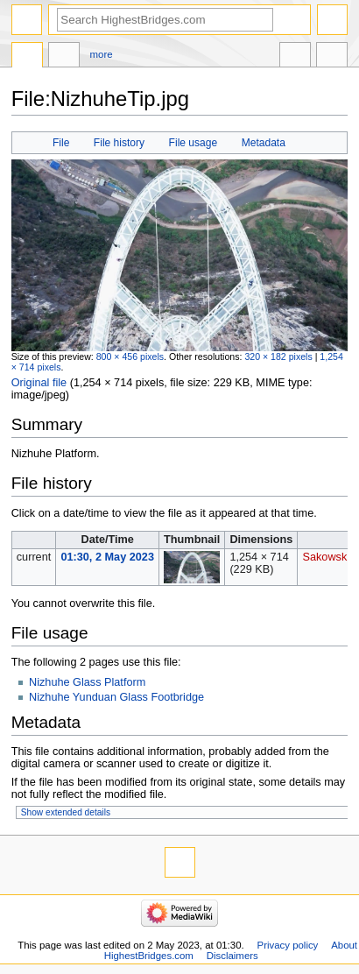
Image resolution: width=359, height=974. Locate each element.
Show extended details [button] (65, 812)
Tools (332, 57)
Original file (39, 383)
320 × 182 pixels (278, 356)
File (61, 143)
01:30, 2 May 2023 (107, 557)
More (101, 54)
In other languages (295, 57)
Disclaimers (232, 955)
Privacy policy (288, 945)
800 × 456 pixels (130, 356)
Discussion (64, 57)
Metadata (263, 143)
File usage (193, 143)
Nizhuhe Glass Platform (87, 682)
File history (119, 143)
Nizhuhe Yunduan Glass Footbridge (116, 697)
